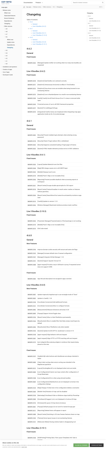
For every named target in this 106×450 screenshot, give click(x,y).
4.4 (6, 53)
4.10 (100, 7)
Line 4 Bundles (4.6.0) (94, 38)
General (91, 18)
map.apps (4, 7)
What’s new (7, 13)
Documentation (28, 2)
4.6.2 (89, 16)
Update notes (10, 42)
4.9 (6, 29)
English (3, 3)
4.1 (6, 61)
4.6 (6, 37)
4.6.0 (89, 33)
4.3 (6, 55)
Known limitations (9, 18)
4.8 (6, 31)
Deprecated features (9, 15)
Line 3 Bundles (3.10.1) (95, 40)
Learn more (24, 447)
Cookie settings (96, 445)
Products (38, 2)
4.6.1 (89, 23)
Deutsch (7, 3)
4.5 (6, 50)
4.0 (6, 64)
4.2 (6, 58)
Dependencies (8, 21)
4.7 (6, 34)
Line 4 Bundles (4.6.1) (94, 28)
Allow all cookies (81, 445)
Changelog (7, 23)
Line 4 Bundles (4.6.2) (94, 21)
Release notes (7, 10)
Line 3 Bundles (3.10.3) (95, 30)
